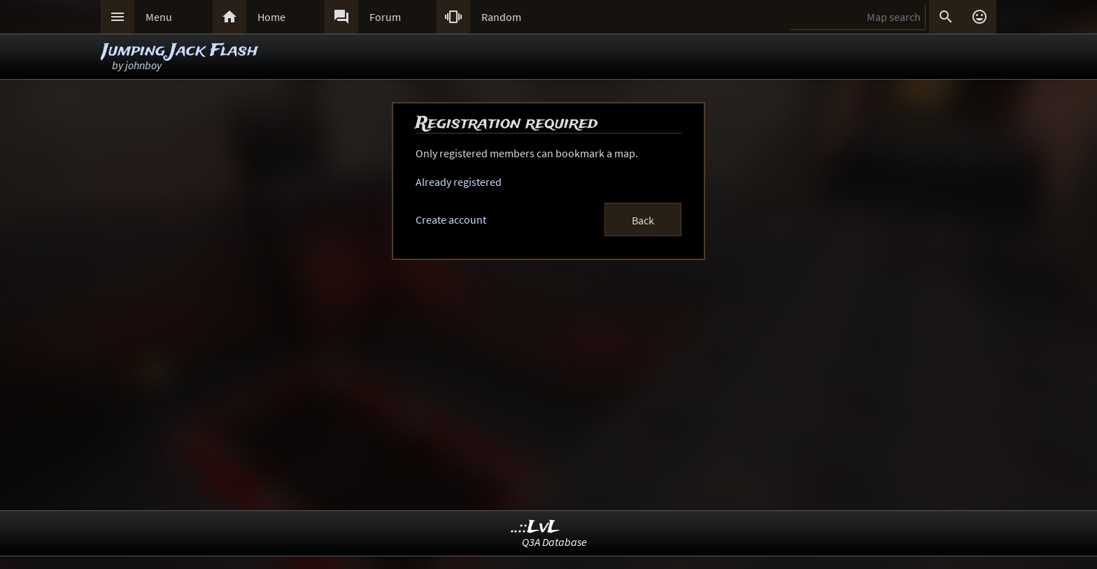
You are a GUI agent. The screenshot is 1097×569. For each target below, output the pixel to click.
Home (271, 17)
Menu (159, 17)
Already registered (459, 182)
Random (501, 17)
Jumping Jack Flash (180, 50)
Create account (451, 219)
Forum (385, 17)
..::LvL (535, 527)
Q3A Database (554, 542)
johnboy (143, 65)
